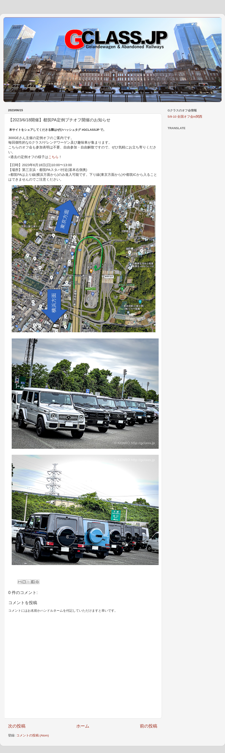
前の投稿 (148, 726)
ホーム (82, 726)
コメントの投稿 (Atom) (32, 735)
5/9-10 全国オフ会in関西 (185, 116)
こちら (53, 157)
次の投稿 (16, 726)
